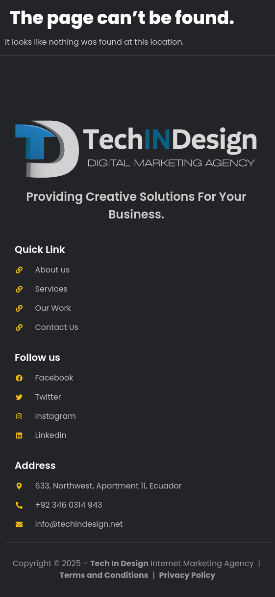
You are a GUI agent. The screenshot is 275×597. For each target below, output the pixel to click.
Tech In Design (119, 563)
